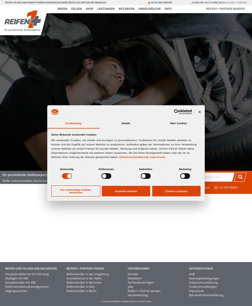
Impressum (157, 157)
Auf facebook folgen (141, 282)
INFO (168, 9)
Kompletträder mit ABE (20, 282)
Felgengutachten (16, 291)
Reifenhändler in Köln (80, 287)
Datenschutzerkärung (203, 282)
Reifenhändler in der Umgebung (87, 274)
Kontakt (133, 274)
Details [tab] (126, 123)
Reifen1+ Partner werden (144, 291)
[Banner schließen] (199, 112)
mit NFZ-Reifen (228, 187)
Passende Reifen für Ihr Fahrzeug (27, 274)
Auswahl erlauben (126, 191)
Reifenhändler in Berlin (81, 291)
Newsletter (135, 278)
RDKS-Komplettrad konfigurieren (27, 287)
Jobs (130, 287)
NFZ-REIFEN (127, 9)
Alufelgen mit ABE (16, 278)
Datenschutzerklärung (134, 157)
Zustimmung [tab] (74, 123)
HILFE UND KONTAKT (160, 2)
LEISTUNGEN (106, 9)
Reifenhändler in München (83, 282)
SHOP (89, 9)
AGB (192, 274)
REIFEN (62, 9)
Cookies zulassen (176, 191)
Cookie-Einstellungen (203, 287)
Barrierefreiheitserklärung (206, 295)
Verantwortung (138, 295)
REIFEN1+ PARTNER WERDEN (225, 9)
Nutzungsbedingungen (204, 278)
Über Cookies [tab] (178, 123)
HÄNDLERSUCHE (149, 9)
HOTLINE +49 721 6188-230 (219, 2)
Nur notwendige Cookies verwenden (75, 191)
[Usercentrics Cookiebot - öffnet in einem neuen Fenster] (176, 112)
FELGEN (76, 9)
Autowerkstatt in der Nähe (83, 278)
